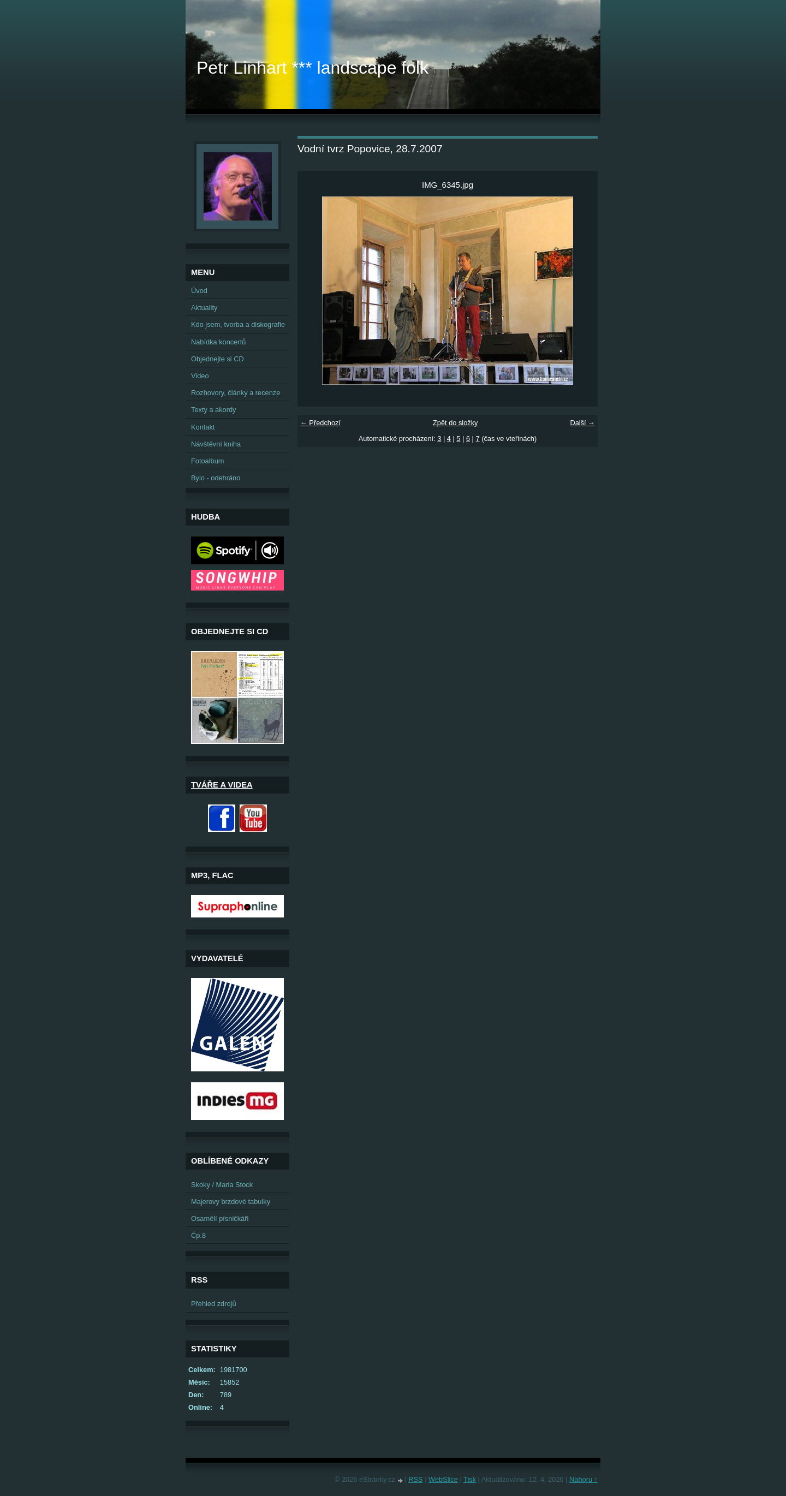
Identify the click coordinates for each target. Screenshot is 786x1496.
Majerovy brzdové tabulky (230, 1201)
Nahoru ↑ (583, 1479)
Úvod (199, 291)
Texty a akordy (213, 410)
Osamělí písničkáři (219, 1218)
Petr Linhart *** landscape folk (312, 68)
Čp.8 (198, 1235)
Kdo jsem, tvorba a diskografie (238, 324)
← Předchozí (320, 423)
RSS (415, 1479)
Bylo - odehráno (215, 478)
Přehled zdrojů (213, 1304)
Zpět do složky (455, 423)
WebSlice (443, 1479)
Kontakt (203, 427)
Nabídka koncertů (218, 342)
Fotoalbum (207, 461)
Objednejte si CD (217, 359)
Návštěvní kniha (216, 444)
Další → (582, 423)
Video (200, 376)
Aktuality (204, 307)
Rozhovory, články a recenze (235, 393)
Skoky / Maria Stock (222, 1185)
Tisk (469, 1479)
